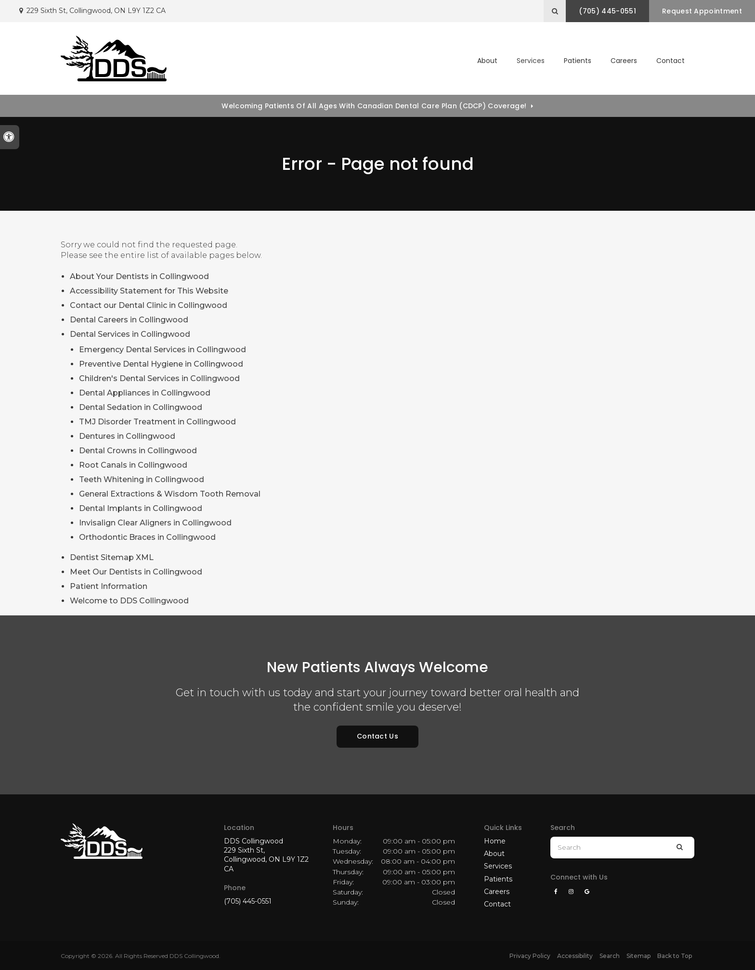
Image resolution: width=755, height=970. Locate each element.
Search (609, 955)
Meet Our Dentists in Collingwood (136, 571)
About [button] (487, 60)
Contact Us (377, 736)
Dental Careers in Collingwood (129, 319)
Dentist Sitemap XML (112, 557)
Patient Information (108, 586)
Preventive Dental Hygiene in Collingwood (161, 364)
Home (495, 841)
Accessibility (575, 955)
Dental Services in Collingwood (130, 334)
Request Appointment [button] (702, 11)
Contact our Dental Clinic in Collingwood (148, 305)
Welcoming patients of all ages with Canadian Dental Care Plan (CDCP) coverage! (373, 106)
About (494, 853)
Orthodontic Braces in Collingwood (147, 537)
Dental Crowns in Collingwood (138, 450)
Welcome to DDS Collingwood (129, 600)
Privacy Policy (529, 955)
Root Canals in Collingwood (133, 465)
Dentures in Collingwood (127, 436)
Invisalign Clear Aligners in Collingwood (155, 522)
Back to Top (674, 955)
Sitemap (638, 955)
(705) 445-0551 (248, 901)
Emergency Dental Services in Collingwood (162, 349)
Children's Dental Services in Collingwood (159, 378)
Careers (624, 60)
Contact (670, 60)
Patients (577, 60)
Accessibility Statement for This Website (149, 290)
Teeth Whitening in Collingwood (141, 479)
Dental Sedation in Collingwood (140, 407)
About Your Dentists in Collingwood (139, 276)
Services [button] (531, 60)
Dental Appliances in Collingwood (144, 392)
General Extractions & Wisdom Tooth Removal (169, 493)
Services (498, 866)
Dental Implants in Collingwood (140, 508)
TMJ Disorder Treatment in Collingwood (157, 421)
